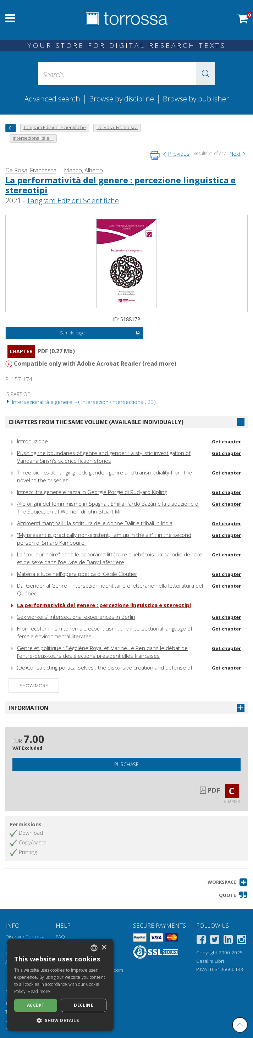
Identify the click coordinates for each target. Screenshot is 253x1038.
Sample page (100, 333)
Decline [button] (83, 1005)
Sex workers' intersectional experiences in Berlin (76, 616)
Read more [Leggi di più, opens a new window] (39, 991)
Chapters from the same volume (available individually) (96, 422)
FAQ (60, 936)
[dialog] (60, 985)
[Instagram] (242, 940)
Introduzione (32, 441)
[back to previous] (10, 128)
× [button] (103, 947)
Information (28, 708)
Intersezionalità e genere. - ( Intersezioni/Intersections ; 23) (80, 401)
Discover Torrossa (25, 936)
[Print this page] (154, 155)
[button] (205, 73)
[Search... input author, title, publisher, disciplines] (126, 73)
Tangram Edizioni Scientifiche (73, 200)
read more (159, 363)
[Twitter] (215, 940)
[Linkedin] (228, 940)
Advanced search (52, 99)
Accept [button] (35, 1005)
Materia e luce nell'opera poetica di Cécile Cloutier (77, 573)
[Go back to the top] (240, 1025)
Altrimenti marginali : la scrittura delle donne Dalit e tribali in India (94, 523)
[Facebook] (201, 940)
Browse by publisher (196, 99)
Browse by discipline (121, 99)
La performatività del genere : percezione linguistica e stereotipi (120, 185)
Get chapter (226, 441)
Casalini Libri (210, 961)
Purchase (126, 764)
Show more (34, 685)
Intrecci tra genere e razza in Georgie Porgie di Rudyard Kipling (92, 491)
